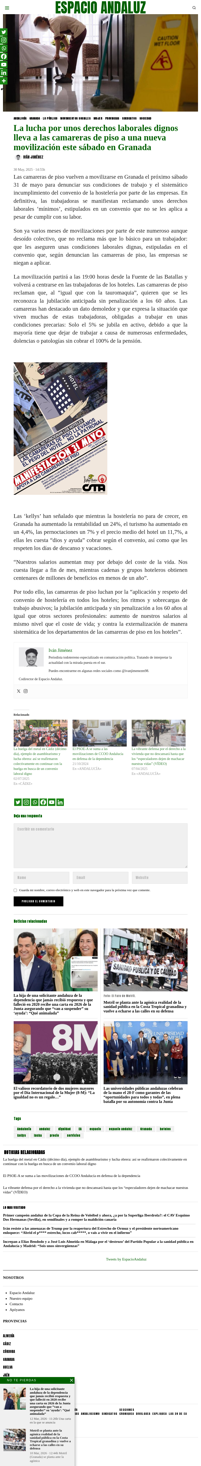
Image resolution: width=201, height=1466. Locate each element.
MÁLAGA (8, 1383)
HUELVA (7, 1367)
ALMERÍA (8, 1336)
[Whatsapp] (35, 802)
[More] (3, 80)
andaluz (44, 1129)
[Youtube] (51, 802)
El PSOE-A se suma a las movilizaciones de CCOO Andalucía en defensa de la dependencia (98, 754)
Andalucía (24, 1129)
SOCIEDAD (145, 119)
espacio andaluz (120, 1129)
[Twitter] (18, 802)
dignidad (64, 1129)
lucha (38, 1135)
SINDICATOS (129, 119)
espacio (95, 1129)
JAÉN (6, 1375)
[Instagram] (26, 802)
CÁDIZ (7, 1343)
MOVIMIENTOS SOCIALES (75, 119)
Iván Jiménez (29, 157)
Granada (146, 1129)
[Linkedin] (60, 802)
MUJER (97, 119)
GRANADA (34, 119)
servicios (73, 1135)
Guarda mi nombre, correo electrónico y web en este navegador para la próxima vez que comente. (84, 890)
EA (80, 1129)
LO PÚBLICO (50, 119)
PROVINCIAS (112, 119)
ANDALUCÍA (20, 119)
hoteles (165, 1129)
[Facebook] (43, 802)
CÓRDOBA (9, 1351)
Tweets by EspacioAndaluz (126, 1259)
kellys (21, 1135)
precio (54, 1135)
